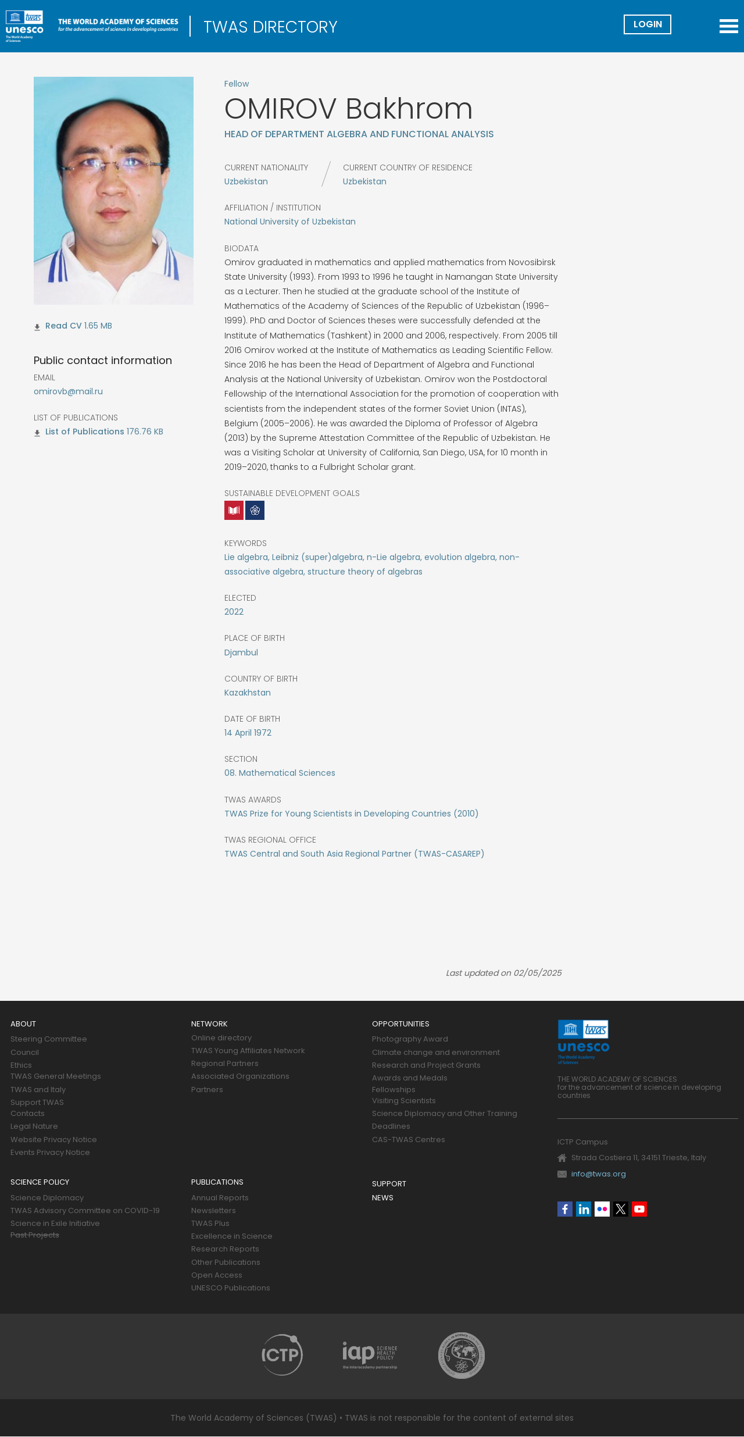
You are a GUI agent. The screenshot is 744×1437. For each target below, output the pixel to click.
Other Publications (225, 1263)
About (23, 1024)
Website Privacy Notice (53, 1140)
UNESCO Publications (230, 1288)
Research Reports (225, 1249)
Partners (207, 1090)
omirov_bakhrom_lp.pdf (84, 433)
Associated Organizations (240, 1077)
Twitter (620, 1209)
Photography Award (410, 1039)
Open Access (216, 1276)
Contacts (27, 1114)
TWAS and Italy (38, 1090)
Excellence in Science (232, 1237)
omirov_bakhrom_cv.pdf (63, 327)
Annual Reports (220, 1198)
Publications (217, 1183)
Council (24, 1053)
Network (209, 1024)
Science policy (39, 1183)
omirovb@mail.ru (68, 391)
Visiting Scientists (404, 1101)
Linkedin (583, 1209)
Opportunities (401, 1024)
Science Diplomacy (47, 1198)
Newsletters (213, 1211)
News (383, 1198)
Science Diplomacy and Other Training (444, 1114)
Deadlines (391, 1127)
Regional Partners (225, 1064)
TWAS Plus (210, 1224)
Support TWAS (37, 1103)
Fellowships (394, 1090)
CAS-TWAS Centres (408, 1140)
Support (389, 1184)
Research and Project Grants (426, 1066)
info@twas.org (598, 1173)
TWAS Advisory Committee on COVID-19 (85, 1211)
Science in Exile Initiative (55, 1224)
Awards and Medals (410, 1078)
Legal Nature (34, 1127)
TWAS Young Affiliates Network (248, 1051)
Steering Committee (48, 1039)
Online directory (221, 1038)
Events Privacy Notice (50, 1153)
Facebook (565, 1209)
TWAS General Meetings (55, 1077)
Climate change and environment (436, 1053)
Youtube (639, 1209)
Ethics (21, 1066)
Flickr (602, 1209)
